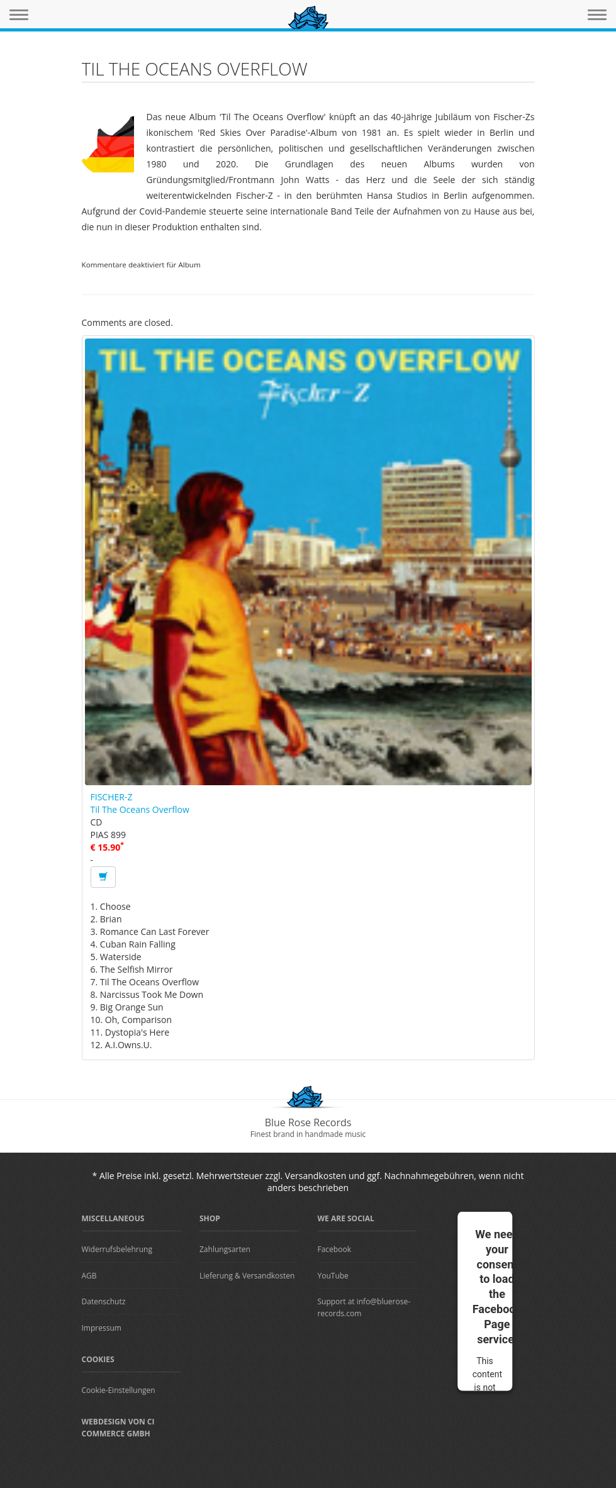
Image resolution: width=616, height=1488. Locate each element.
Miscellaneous (113, 1218)
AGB (89, 1275)
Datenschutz (104, 1301)
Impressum (101, 1328)
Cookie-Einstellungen (118, 1390)
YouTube (333, 1275)
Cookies (98, 1359)
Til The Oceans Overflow (140, 809)
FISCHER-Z (112, 797)
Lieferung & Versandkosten (246, 1275)
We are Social (346, 1218)
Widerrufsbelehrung (117, 1249)
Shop (209, 1218)
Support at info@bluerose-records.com (364, 1307)
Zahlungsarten (224, 1249)
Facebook (334, 1249)
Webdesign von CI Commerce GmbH (118, 1427)
